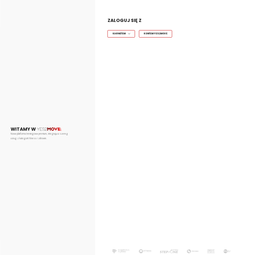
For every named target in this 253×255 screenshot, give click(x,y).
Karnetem (119, 33)
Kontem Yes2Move (155, 33)
